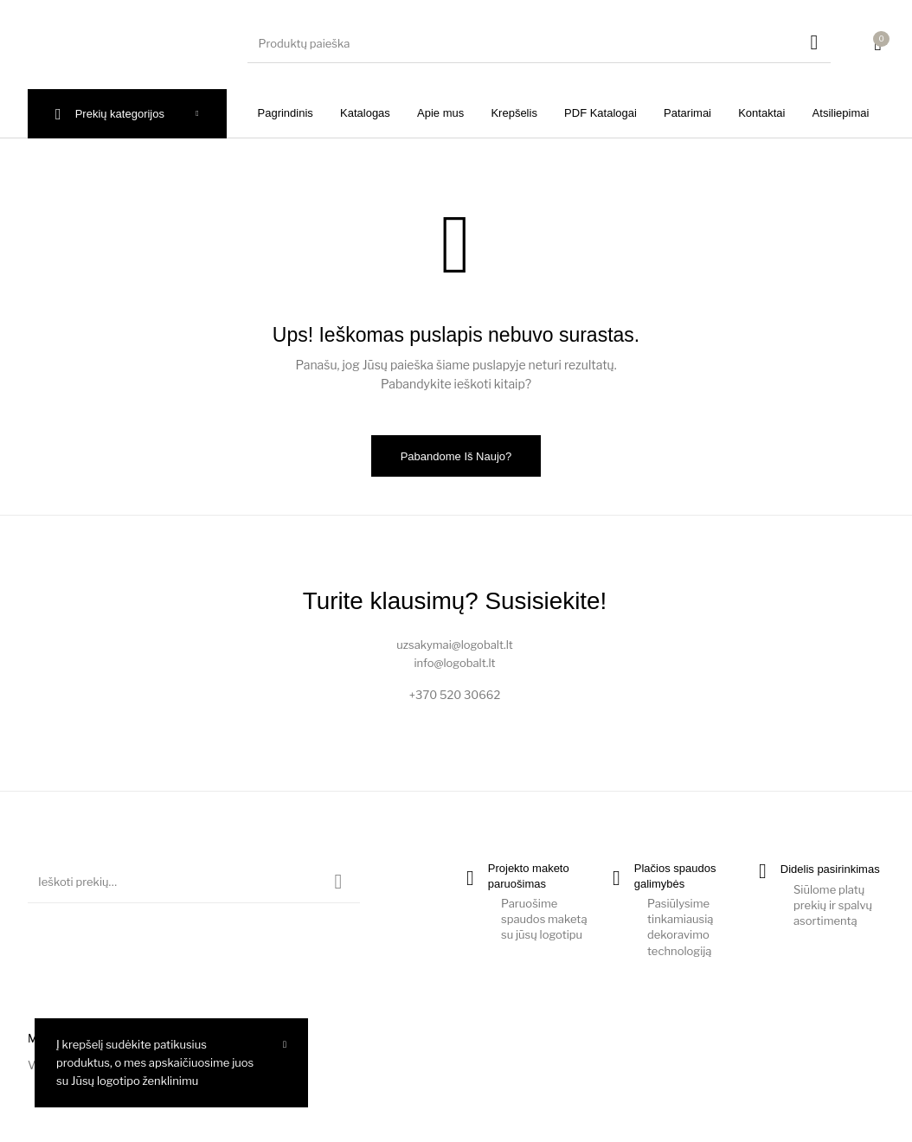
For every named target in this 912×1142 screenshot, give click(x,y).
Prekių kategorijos (119, 113)
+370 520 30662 (454, 695)
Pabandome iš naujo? (456, 456)
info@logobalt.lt (454, 663)
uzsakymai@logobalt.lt (454, 644)
